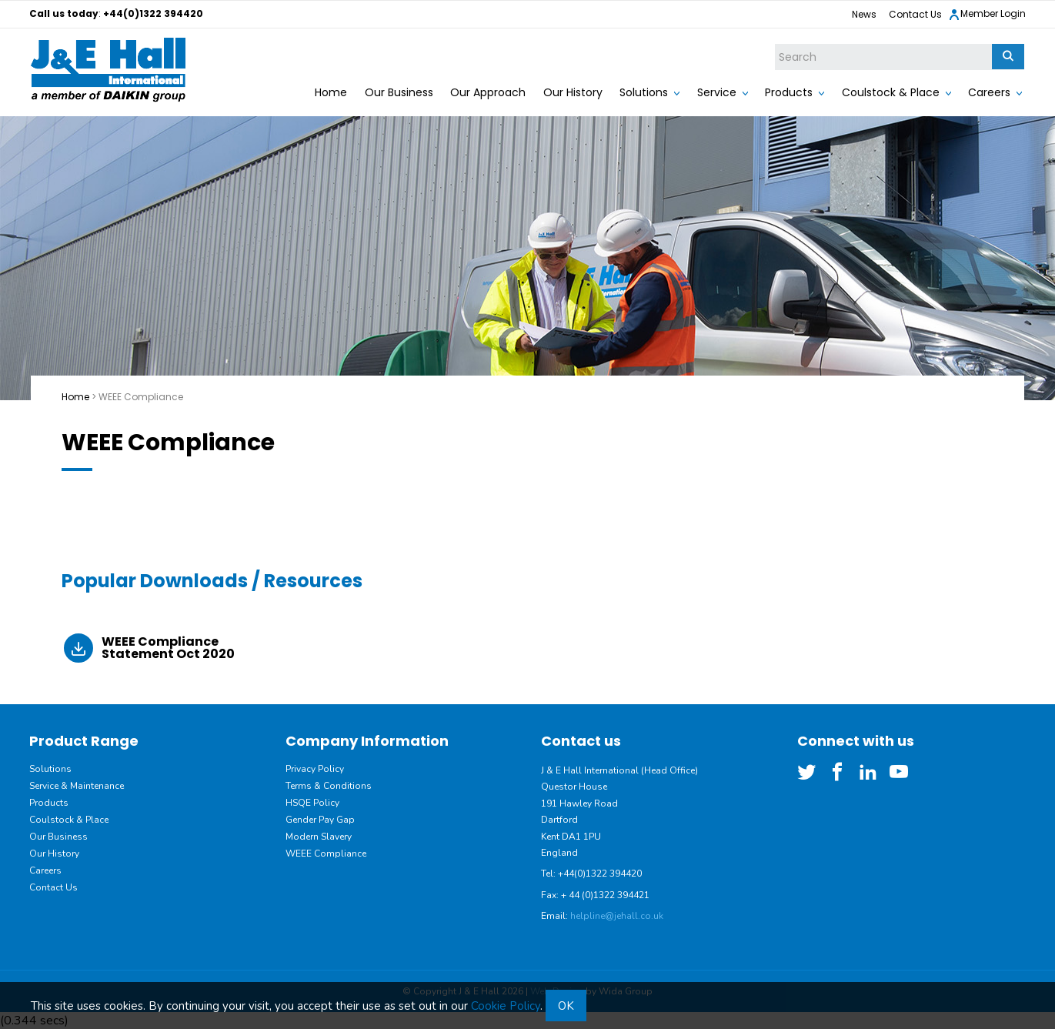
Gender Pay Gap (320, 820)
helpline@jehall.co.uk (616, 916)
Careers (989, 92)
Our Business (399, 92)
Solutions (643, 92)
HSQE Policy (312, 803)
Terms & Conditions (328, 786)
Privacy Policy (314, 769)
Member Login (987, 14)
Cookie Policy (505, 1006)
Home (331, 92)
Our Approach (488, 92)
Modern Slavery (318, 836)
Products (789, 92)
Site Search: (775, 44)
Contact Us (915, 14)
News (864, 14)
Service (716, 92)
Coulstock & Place (891, 92)
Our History (573, 92)
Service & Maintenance (76, 786)
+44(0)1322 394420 (153, 13)
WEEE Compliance (325, 853)
